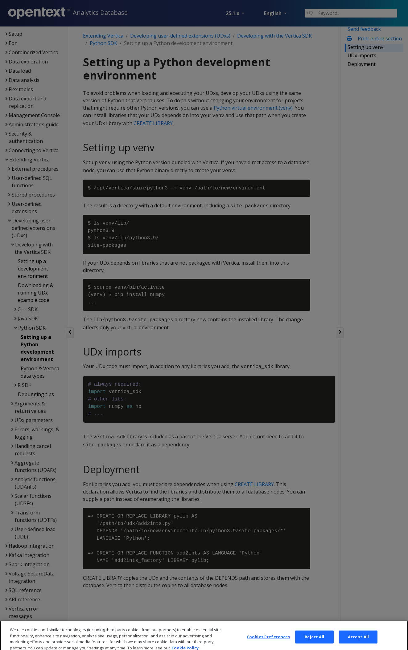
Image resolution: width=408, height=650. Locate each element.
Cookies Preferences (268, 643)
